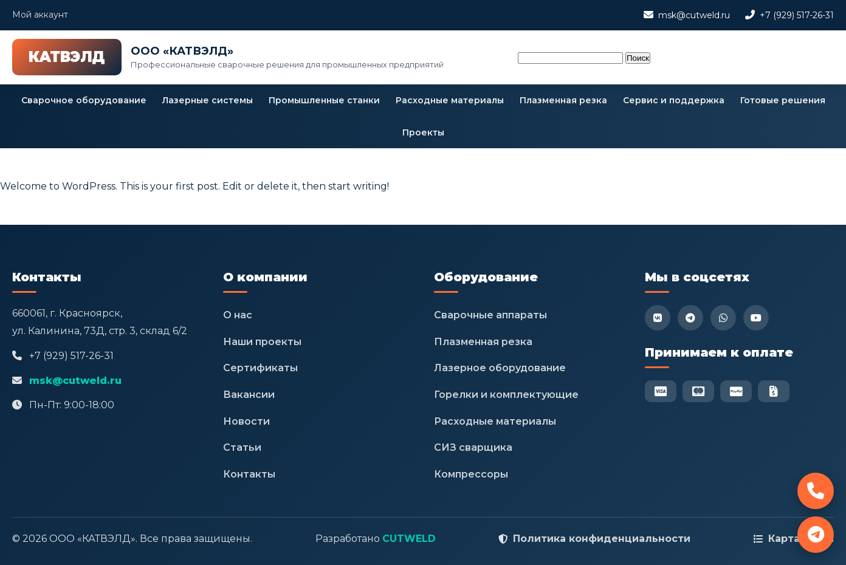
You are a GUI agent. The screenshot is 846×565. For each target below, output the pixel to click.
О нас (237, 315)
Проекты (423, 132)
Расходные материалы (450, 100)
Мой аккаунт (40, 14)
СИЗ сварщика (473, 447)
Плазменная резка (563, 100)
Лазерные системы (207, 100)
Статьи (242, 447)
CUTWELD (409, 538)
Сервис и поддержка (673, 100)
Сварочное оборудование (83, 100)
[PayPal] (736, 391)
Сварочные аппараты (490, 315)
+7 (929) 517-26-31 (797, 15)
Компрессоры (471, 474)
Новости (246, 421)
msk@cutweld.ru (694, 15)
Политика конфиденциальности (601, 538)
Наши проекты (262, 342)
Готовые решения (782, 100)
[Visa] (660, 391)
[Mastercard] (698, 391)
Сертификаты (260, 368)
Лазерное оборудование (500, 368)
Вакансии (249, 394)
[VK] (657, 317)
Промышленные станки (324, 100)
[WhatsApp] (723, 317)
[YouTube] (756, 317)
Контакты (249, 474)
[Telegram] (690, 317)
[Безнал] (773, 391)
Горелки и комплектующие (506, 394)
